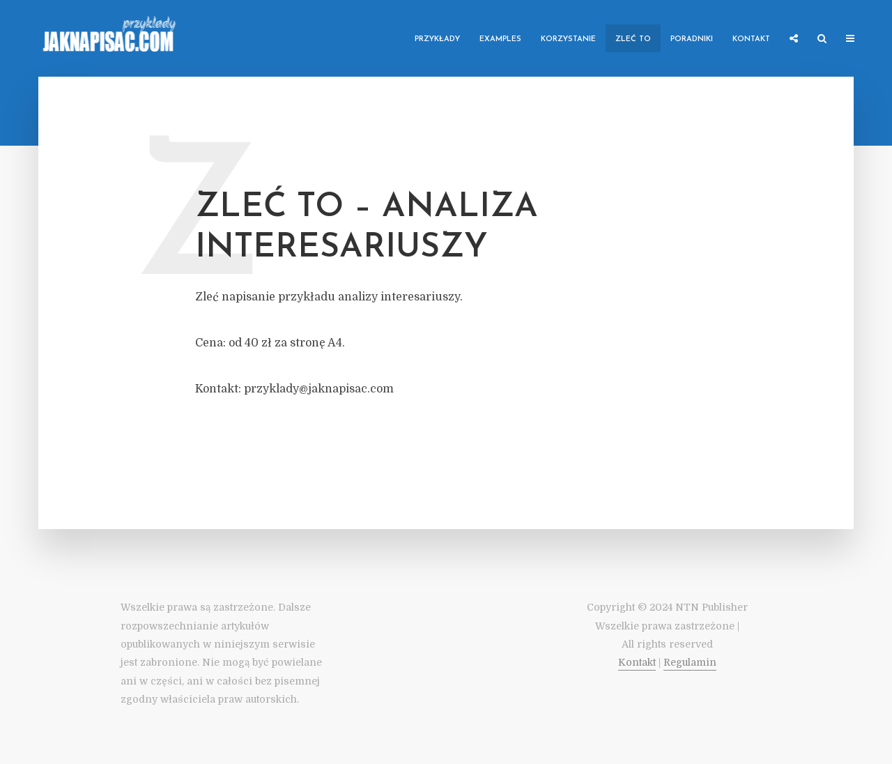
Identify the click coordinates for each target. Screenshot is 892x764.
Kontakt (751, 39)
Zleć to (633, 39)
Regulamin (689, 662)
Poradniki (691, 39)
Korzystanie (568, 39)
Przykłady (437, 39)
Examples (500, 39)
